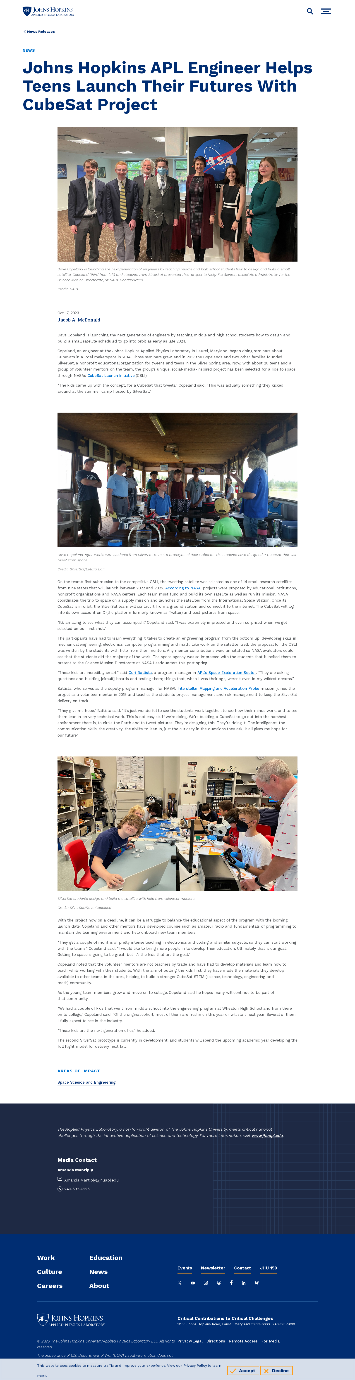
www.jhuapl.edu (267, 1135)
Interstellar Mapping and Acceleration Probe (218, 688)
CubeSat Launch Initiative (111, 375)
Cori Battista (140, 672)
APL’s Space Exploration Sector (226, 672)
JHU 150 (268, 1268)
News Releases (41, 31)
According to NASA (183, 588)
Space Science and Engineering (86, 1082)
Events (185, 1268)
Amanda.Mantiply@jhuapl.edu (91, 1180)
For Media (270, 1341)
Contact (242, 1268)
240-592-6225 (77, 1189)
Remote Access (243, 1341)
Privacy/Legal (190, 1341)
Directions (215, 1341)
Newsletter (213, 1268)
